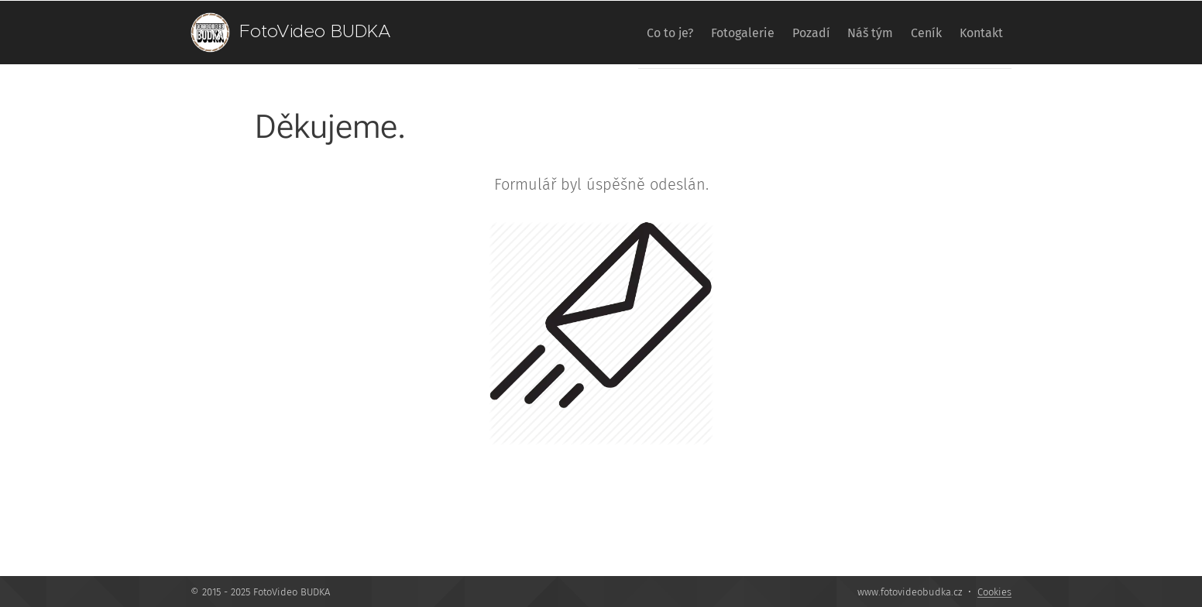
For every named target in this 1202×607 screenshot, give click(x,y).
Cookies (994, 592)
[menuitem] (613, 32)
